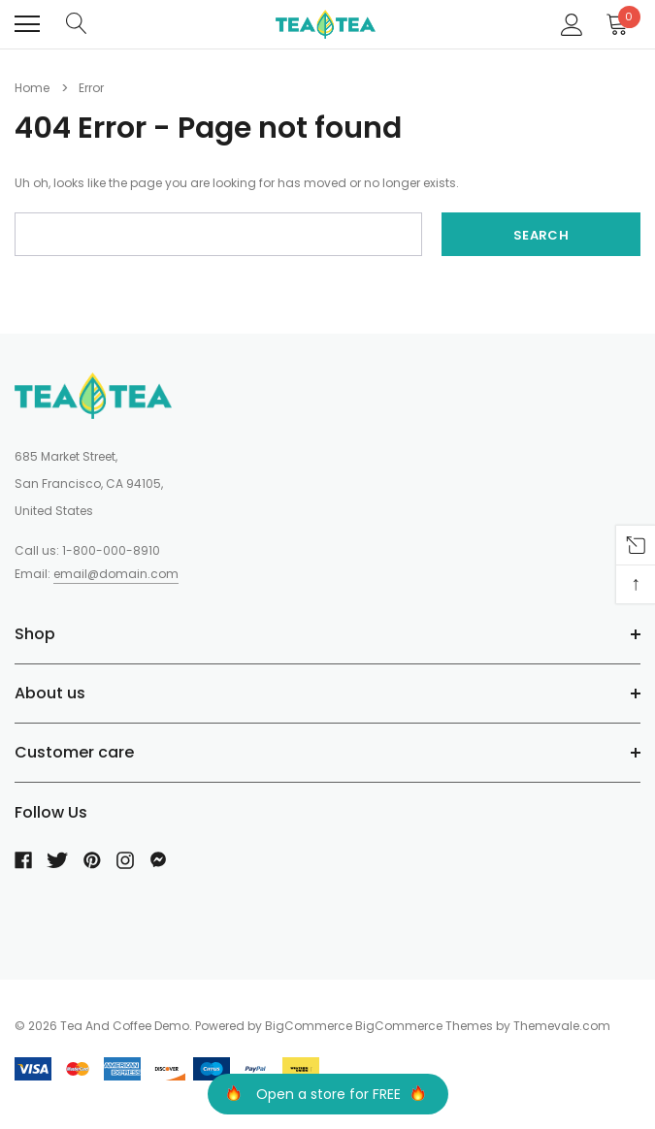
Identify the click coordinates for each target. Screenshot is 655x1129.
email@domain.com (116, 573)
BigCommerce (308, 1025)
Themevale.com (561, 1025)
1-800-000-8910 (111, 550)
